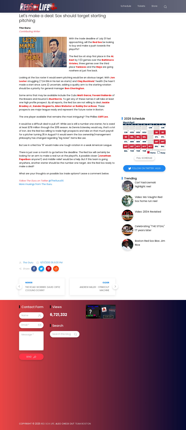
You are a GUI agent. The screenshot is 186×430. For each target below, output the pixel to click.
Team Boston (83, 423)
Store (154, 6)
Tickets (141, 6)
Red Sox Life (47, 423)
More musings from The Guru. (35, 184)
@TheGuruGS (56, 180)
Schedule (126, 6)
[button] (34, 269)
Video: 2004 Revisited (148, 211)
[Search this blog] (64, 334)
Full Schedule (144, 158)
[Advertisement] (67, 233)
